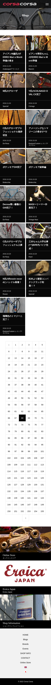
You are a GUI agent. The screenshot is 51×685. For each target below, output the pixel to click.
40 (36, 385)
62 (22, 412)
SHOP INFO (25, 653)
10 (36, 352)
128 (22, 485)
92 (22, 445)
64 (36, 412)
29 (42, 372)
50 (22, 399)
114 (8, 472)
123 (28, 479)
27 (29, 372)
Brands (25, 644)
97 (16, 452)
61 (16, 412)
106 (35, 459)
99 (29, 452)
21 (29, 365)
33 (29, 379)
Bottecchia (6, 183)
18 (9, 365)
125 (42, 479)
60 (9, 412)
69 (29, 419)
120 (8, 479)
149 (42, 505)
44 (22, 392)
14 (22, 359)
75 (29, 425)
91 (16, 445)
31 (16, 379)
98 (22, 452)
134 (22, 492)
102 (8, 459)
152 (22, 512)
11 (42, 352)
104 (22, 459)
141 (28, 499)
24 (9, 372)
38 (22, 385)
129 (28, 485)
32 (22, 379)
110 (22, 465)
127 (15, 485)
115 (15, 472)
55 (16, 405)
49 (16, 399)
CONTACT (25, 658)
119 (42, 472)
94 (36, 445)
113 (42, 465)
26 (22, 372)
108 (8, 465)
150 (8, 512)
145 (15, 505)
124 (35, 479)
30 (9, 379)
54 (9, 405)
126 (8, 485)
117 (28, 472)
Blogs (25, 639)
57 (29, 405)
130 (35, 485)
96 (9, 452)
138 (8, 499)
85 (16, 439)
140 (22, 499)
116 (22, 472)
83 (42, 432)
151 (15, 512)
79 (16, 432)
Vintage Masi (33, 220)
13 (16, 359)
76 (36, 425)
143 (42, 499)
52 (36, 399)
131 (42, 485)
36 (9, 385)
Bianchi (31, 70)
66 (9, 419)
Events (25, 649)
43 (16, 392)
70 (36, 419)
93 (29, 445)
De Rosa (6, 144)
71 (42, 419)
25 (16, 372)
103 (15, 459)
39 (29, 385)
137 (42, 492)
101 (42, 452)
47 (42, 392)
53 (42, 399)
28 (36, 372)
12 (9, 359)
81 (29, 432)
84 (9, 439)
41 (42, 385)
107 (42, 459)
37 (16, 385)
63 (29, 412)
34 (36, 379)
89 (42, 439)
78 (9, 432)
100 (35, 452)
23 (42, 365)
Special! (6, 107)
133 (15, 492)
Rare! (31, 258)
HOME (25, 635)
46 (36, 392)
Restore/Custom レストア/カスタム (38, 145)
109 (15, 465)
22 (36, 365)
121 (15, 479)
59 (42, 405)
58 (36, 405)
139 (15, 499)
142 (35, 499)
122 (22, 479)
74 (22, 425)
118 (35, 472)
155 (42, 512)
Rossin (5, 295)
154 (35, 512)
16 (36, 359)
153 (28, 512)
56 (22, 405)
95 (42, 445)
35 (42, 379)
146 (22, 505)
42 (9, 392)
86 (22, 439)
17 (42, 359)
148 (35, 505)
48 (9, 399)
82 (36, 432)
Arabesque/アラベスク (11, 70)
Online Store (25, 663)
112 (35, 465)
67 (16, 419)
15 (29, 359)
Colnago (32, 107)
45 (29, 392)
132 (8, 492)
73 (16, 425)
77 (42, 425)
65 (42, 412)
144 (8, 505)
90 (9, 445)
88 (36, 439)
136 (35, 492)
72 (9, 425)
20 (22, 365)
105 (28, 459)
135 (28, 492)
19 (16, 365)
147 (28, 505)
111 (28, 465)
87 (29, 439)
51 (29, 399)
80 (22, 432)
